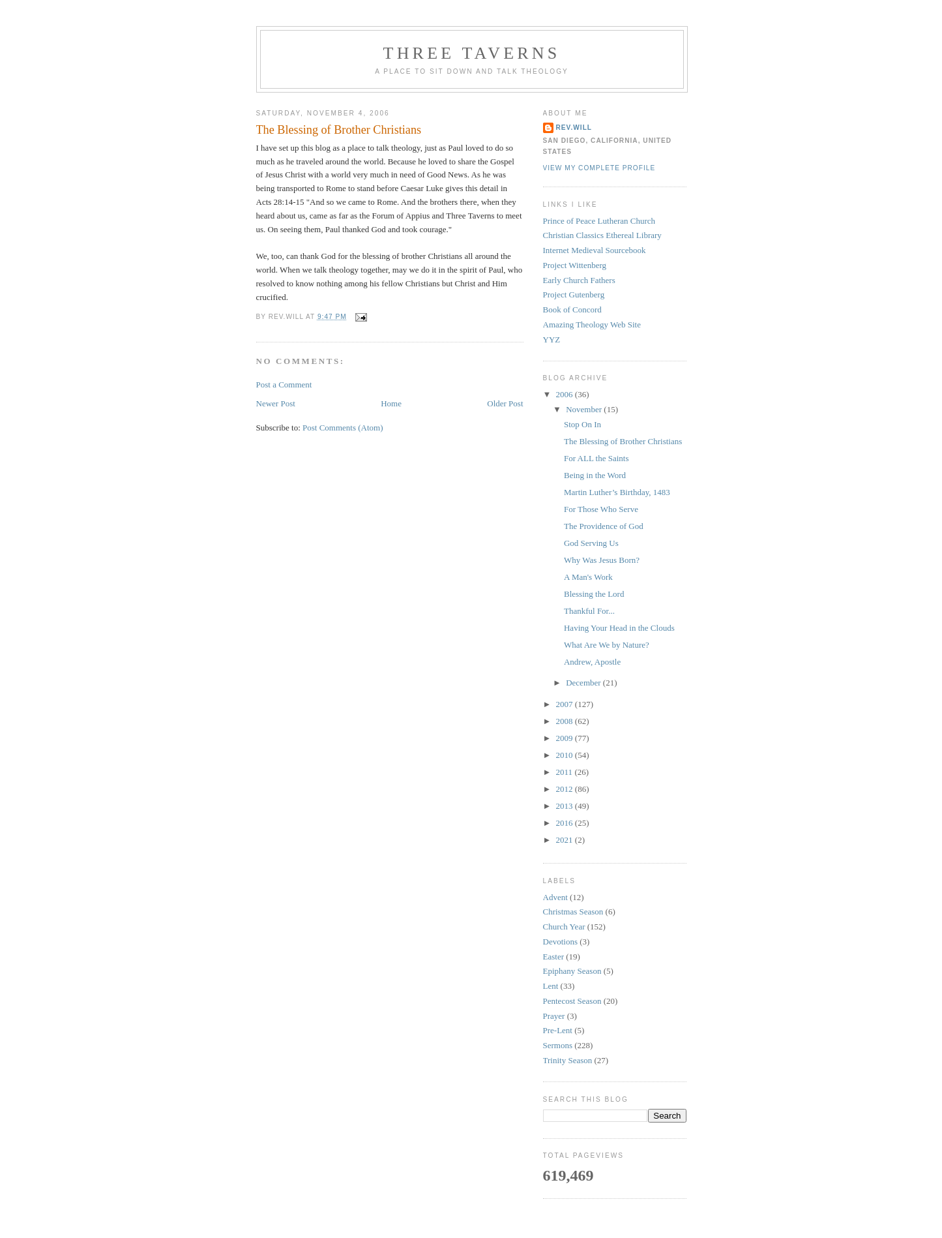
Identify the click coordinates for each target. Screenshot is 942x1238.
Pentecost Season (572, 1001)
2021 (565, 840)
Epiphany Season (572, 971)
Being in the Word (595, 475)
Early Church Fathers (579, 280)
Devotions (560, 941)
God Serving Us (591, 543)
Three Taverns (472, 53)
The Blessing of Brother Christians (339, 129)
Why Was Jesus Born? (602, 560)
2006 (565, 394)
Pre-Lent (557, 1030)
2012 (565, 789)
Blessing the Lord (594, 594)
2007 (565, 704)
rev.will (574, 127)
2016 (565, 823)
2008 (565, 721)
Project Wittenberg (575, 265)
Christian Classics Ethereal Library (602, 235)
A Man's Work (588, 577)
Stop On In (582, 424)
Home (391, 403)
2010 (565, 755)
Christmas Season (573, 911)
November (585, 409)
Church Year (564, 926)
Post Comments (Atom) (342, 427)
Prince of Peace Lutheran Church (599, 221)
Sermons (558, 1045)
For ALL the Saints (596, 458)
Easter (553, 956)
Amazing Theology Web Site (592, 324)
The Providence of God (603, 526)
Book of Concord (572, 309)
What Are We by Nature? (606, 645)
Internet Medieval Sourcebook (594, 250)
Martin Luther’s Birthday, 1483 (617, 492)
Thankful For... (589, 611)
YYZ (552, 339)
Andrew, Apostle (592, 662)
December (584, 682)
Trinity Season (568, 1060)
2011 (565, 772)
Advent (555, 897)
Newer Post (275, 403)
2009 (565, 738)
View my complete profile (599, 168)
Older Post (505, 403)
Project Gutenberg (574, 294)
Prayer (554, 1016)
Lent (551, 986)
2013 (565, 806)
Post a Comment (284, 384)
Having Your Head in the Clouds (619, 628)
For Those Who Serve (601, 509)
